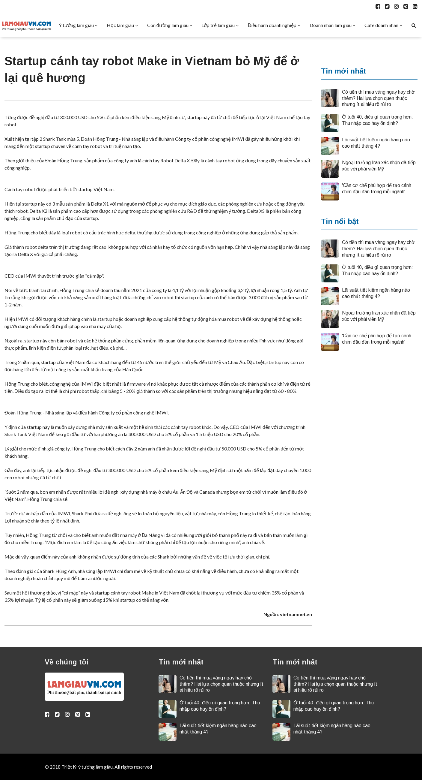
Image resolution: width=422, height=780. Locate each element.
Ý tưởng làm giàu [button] (76, 25)
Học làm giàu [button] (120, 25)
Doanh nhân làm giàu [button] (331, 25)
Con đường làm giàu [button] (168, 25)
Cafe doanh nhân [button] (381, 25)
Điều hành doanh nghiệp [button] (272, 25)
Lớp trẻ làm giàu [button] (218, 25)
